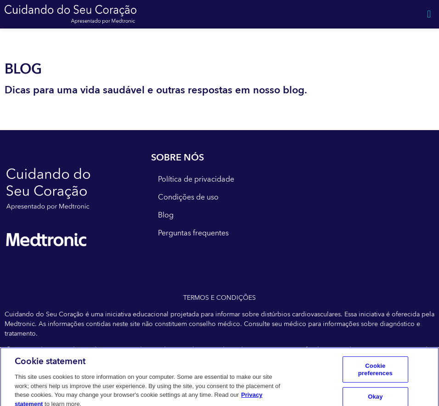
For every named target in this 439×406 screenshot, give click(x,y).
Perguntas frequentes (193, 233)
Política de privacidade (196, 179)
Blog (166, 215)
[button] (429, 14)
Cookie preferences (375, 373)
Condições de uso (188, 197)
